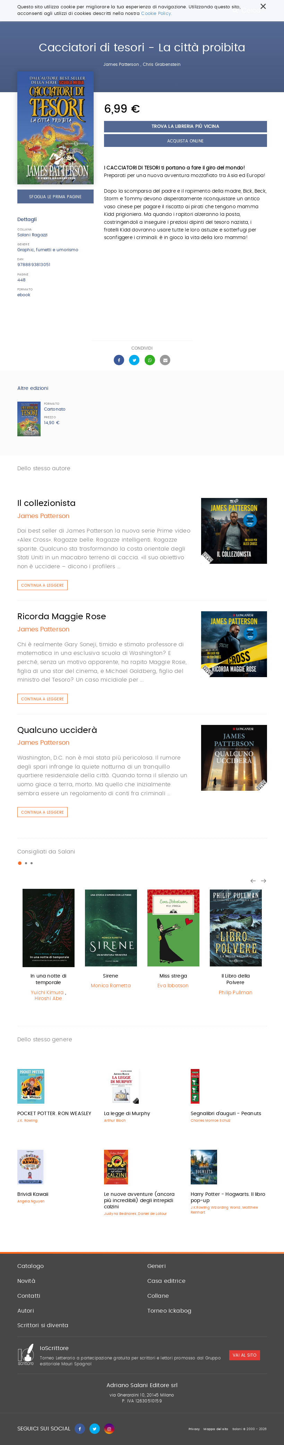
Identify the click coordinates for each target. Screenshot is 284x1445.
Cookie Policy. (156, 13)
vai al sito (244, 1355)
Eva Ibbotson (173, 985)
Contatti (29, 1296)
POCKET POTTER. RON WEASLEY (54, 1113)
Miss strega (173, 976)
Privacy (194, 1429)
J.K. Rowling (27, 1120)
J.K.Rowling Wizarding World (215, 1207)
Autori (25, 1311)
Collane (158, 1296)
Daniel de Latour (152, 1214)
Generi (156, 1266)
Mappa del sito (216, 1429)
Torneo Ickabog (169, 1311)
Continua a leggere (42, 585)
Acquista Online (185, 141)
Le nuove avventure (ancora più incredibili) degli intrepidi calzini (139, 1200)
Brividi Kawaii (33, 1194)
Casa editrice (166, 1281)
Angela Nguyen (31, 1201)
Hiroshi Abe (48, 998)
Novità (26, 1281)
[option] (49, 946)
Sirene (110, 976)
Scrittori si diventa (43, 1325)
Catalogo (30, 1266)
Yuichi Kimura (47, 992)
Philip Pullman (235, 992)
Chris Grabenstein (162, 64)
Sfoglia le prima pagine (55, 197)
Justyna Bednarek (120, 1214)
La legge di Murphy (127, 1113)
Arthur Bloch (115, 1120)
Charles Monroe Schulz (211, 1120)
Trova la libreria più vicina (185, 126)
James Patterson (121, 64)
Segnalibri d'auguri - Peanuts (226, 1113)
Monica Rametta (111, 985)
